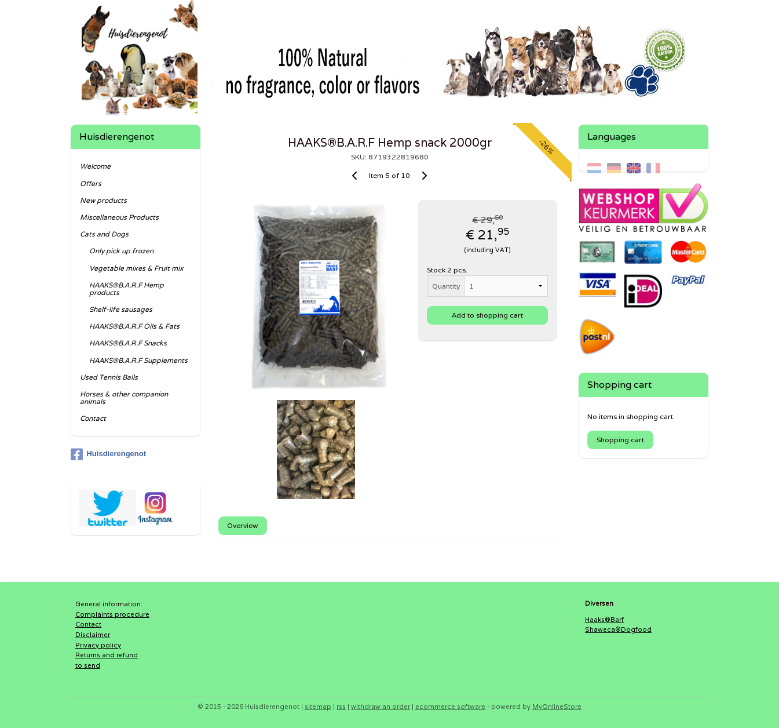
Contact (93, 418)
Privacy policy (98, 645)
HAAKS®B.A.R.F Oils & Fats (134, 326)
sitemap (318, 706)
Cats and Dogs (104, 234)
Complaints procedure (112, 614)
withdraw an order (380, 706)
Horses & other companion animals (124, 398)
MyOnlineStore (556, 706)
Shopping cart (620, 439)
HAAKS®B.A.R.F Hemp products (126, 289)
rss (341, 706)
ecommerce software (450, 706)
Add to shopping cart (487, 315)
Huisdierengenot (108, 454)
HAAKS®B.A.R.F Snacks (128, 342)
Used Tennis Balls (109, 377)
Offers (90, 183)
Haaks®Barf (604, 620)
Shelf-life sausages (120, 309)
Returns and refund (106, 655)
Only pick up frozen (121, 250)
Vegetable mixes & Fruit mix (136, 268)
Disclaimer (92, 635)
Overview (242, 525)
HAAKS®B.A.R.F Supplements (138, 360)
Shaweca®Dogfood (618, 629)
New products (103, 200)
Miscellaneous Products (119, 217)
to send (87, 665)
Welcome (95, 166)
